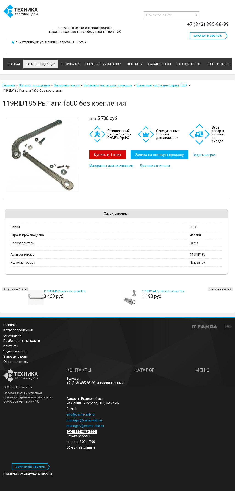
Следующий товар (219, 289)
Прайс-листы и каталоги (21, 341)
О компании (12, 335)
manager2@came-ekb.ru (85, 426)
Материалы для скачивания (111, 166)
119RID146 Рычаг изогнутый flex (65, 291)
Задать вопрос (204, 154)
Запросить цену (15, 356)
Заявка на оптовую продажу (159, 155)
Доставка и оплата (155, 166)
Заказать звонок (207, 35)
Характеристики (116, 213)
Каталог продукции (40, 64)
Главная (9, 325)
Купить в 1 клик (107, 155)
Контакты (10, 346)
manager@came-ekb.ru (84, 420)
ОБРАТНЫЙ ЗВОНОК (30, 466)
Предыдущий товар (16, 289)
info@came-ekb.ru (81, 414)
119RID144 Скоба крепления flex (163, 291)
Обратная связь (15, 362)
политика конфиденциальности (27, 473)
